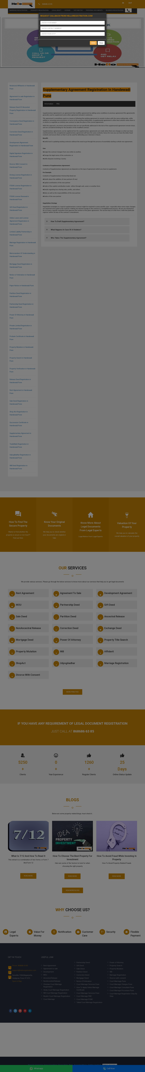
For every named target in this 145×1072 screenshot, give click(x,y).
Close (101, 43)
